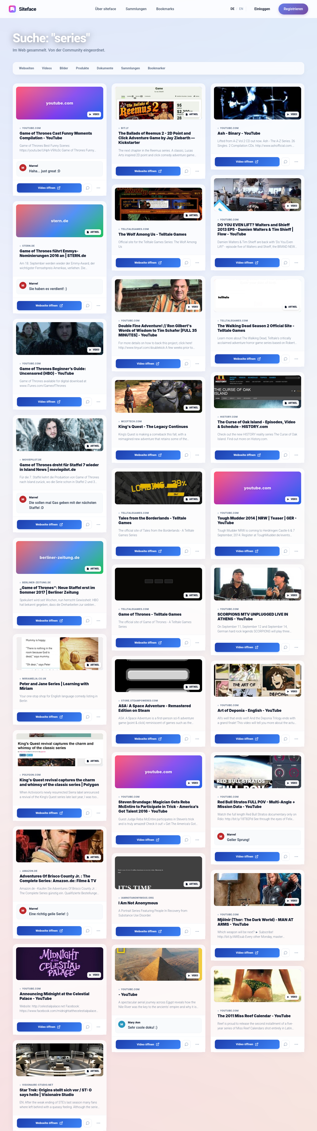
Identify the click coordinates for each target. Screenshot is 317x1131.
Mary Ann (134, 1022)
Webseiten (26, 68)
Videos (47, 68)
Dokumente (105, 68)
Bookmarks (165, 9)
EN (241, 9)
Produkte (82, 68)
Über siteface (105, 9)
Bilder (64, 68)
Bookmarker (156, 68)
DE (232, 9)
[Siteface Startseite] (21, 9)
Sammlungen (136, 9)
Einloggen (262, 9)
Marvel (33, 166)
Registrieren (293, 9)
